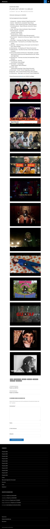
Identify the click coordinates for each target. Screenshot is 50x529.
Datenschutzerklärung (6, 519)
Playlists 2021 (5, 463)
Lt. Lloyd (18, 11)
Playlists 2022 (12, 6)
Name (11, 422)
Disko (3, 484)
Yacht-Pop (13, 380)
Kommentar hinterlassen (27, 11)
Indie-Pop (24, 379)
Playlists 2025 (5, 453)
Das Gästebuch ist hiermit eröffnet (14, 504)
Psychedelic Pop (17, 379)
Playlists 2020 (5, 465)
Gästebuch (4, 486)
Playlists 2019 (5, 468)
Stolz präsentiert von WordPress (7, 527)
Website (11, 433)
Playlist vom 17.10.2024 (15, 500)
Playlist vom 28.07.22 (25, 387)
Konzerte (4, 482)
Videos (17, 6)
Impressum (4, 516)
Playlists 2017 (5, 472)
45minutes (4, 1)
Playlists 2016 (5, 475)
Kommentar (13, 406)
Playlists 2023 (5, 458)
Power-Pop (35, 379)
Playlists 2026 (5, 451)
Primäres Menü (48, 1)
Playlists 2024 (5, 456)
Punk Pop (29, 379)
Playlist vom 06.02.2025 (11, 495)
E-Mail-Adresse (13, 428)
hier (21, 76)
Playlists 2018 (5, 470)
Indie (11, 379)
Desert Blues (19, 380)
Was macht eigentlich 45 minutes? (9, 479)
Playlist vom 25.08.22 (25, 391)
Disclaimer (4, 521)
